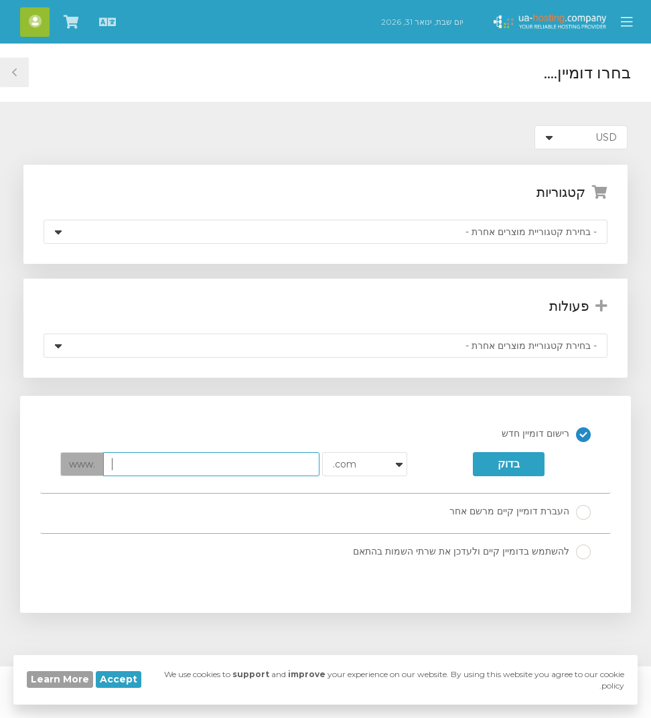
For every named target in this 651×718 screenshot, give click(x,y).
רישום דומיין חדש (546, 434)
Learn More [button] (60, 679)
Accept (118, 679)
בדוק (509, 463)
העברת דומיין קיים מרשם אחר (520, 512)
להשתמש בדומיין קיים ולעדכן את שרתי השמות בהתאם (472, 552)
